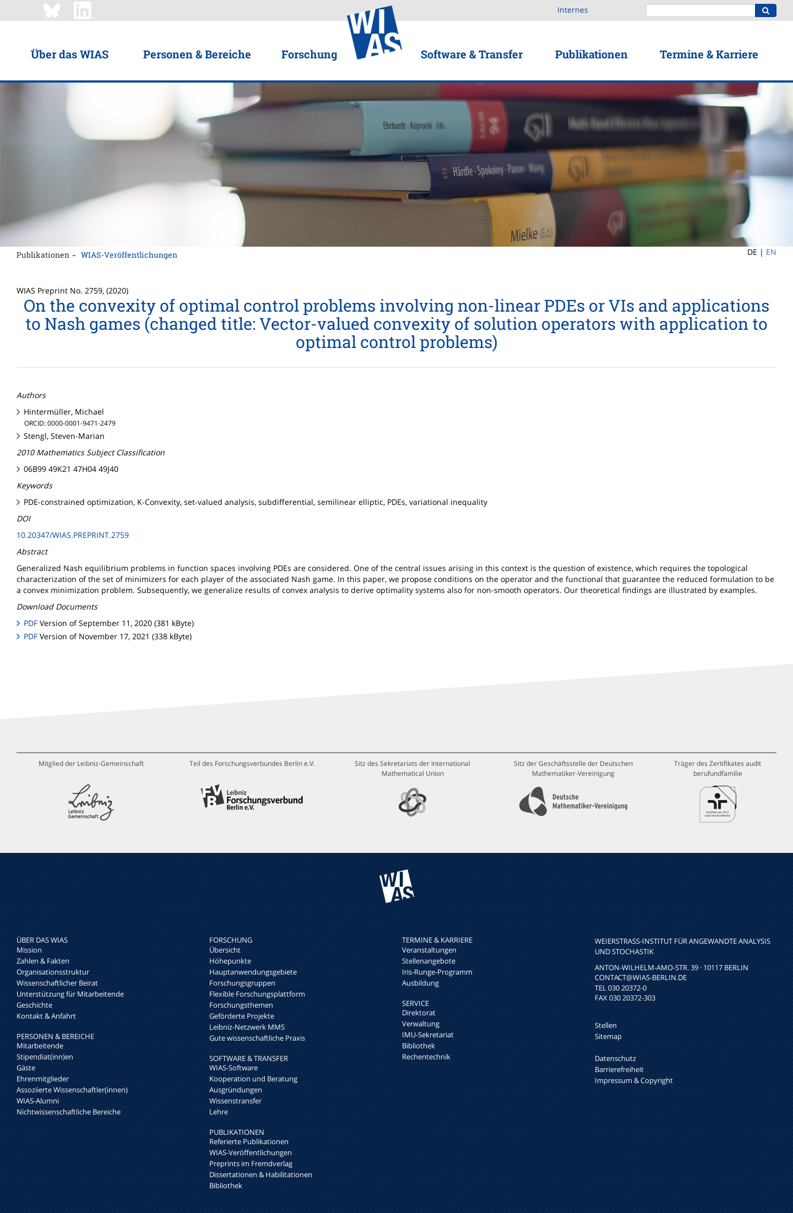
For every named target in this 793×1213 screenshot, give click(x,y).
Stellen (606, 1025)
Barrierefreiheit (619, 1069)
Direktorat (419, 1013)
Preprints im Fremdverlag (250, 1163)
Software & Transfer (472, 54)
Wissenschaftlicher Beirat (57, 983)
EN (771, 252)
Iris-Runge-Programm (437, 972)
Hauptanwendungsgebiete (253, 972)
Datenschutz (615, 1058)
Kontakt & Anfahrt (46, 1016)
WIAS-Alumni (38, 1101)
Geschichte (34, 1005)
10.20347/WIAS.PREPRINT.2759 (73, 535)
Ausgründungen (235, 1090)
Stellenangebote (428, 961)
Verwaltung (420, 1024)
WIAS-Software (233, 1068)
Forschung (309, 54)
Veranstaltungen (429, 950)
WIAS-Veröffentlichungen (129, 254)
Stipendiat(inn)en (45, 1057)
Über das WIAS (69, 54)
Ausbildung (420, 983)
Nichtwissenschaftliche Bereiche (69, 1112)
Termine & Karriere (709, 54)
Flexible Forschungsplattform (257, 994)
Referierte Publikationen (249, 1141)
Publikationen (591, 54)
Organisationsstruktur (53, 972)
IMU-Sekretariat (428, 1035)
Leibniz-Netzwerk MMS (247, 1027)
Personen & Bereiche (197, 54)
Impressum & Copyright (634, 1080)
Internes (572, 9)
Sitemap (608, 1036)
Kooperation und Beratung (253, 1079)
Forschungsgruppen (242, 983)
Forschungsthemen (241, 1005)
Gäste (26, 1068)
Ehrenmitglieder (43, 1079)
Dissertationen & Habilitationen (260, 1174)
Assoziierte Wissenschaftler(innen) (72, 1090)
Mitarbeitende (40, 1046)
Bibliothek (225, 1185)
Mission (29, 950)
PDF (30, 623)
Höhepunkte (230, 961)
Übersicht (225, 950)
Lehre (218, 1112)
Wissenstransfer (235, 1101)
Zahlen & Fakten (43, 961)
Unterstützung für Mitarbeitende (70, 994)
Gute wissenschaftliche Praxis (257, 1038)
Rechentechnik (426, 1057)
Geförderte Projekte (241, 1016)
